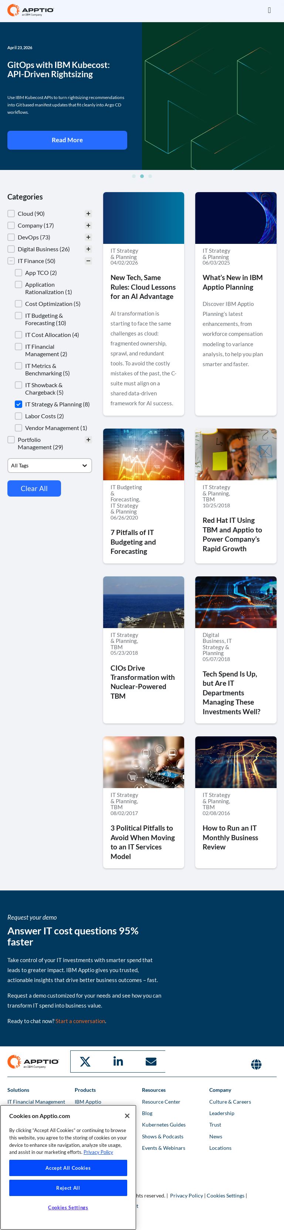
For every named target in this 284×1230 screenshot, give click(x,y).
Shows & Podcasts (162, 1135)
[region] (68, 1167)
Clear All (34, 488)
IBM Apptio (88, 1101)
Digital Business (213, 637)
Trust (215, 1124)
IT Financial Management (36, 1101)
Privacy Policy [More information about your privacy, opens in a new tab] (98, 1152)
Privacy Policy (186, 1195)
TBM (209, 499)
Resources (154, 1089)
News (215, 1135)
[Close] (127, 1116)
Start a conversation (80, 1021)
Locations (220, 1147)
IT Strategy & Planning (124, 253)
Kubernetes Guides (164, 1124)
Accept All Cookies (68, 1168)
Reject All (68, 1188)
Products (85, 1089)
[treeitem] (49, 213)
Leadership (221, 1112)
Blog (147, 1112)
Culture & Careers (230, 1101)
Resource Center (161, 1101)
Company (220, 1089)
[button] (269, 10)
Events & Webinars (163, 1147)
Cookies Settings (225, 1195)
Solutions (18, 1089)
